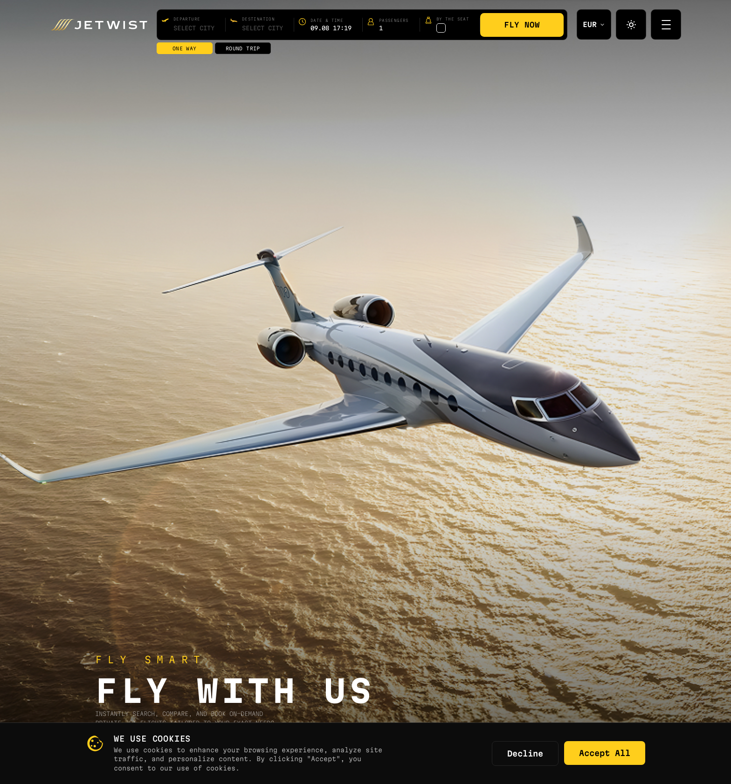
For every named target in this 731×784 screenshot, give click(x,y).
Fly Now (522, 25)
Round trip (243, 48)
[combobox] (193, 28)
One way (184, 48)
